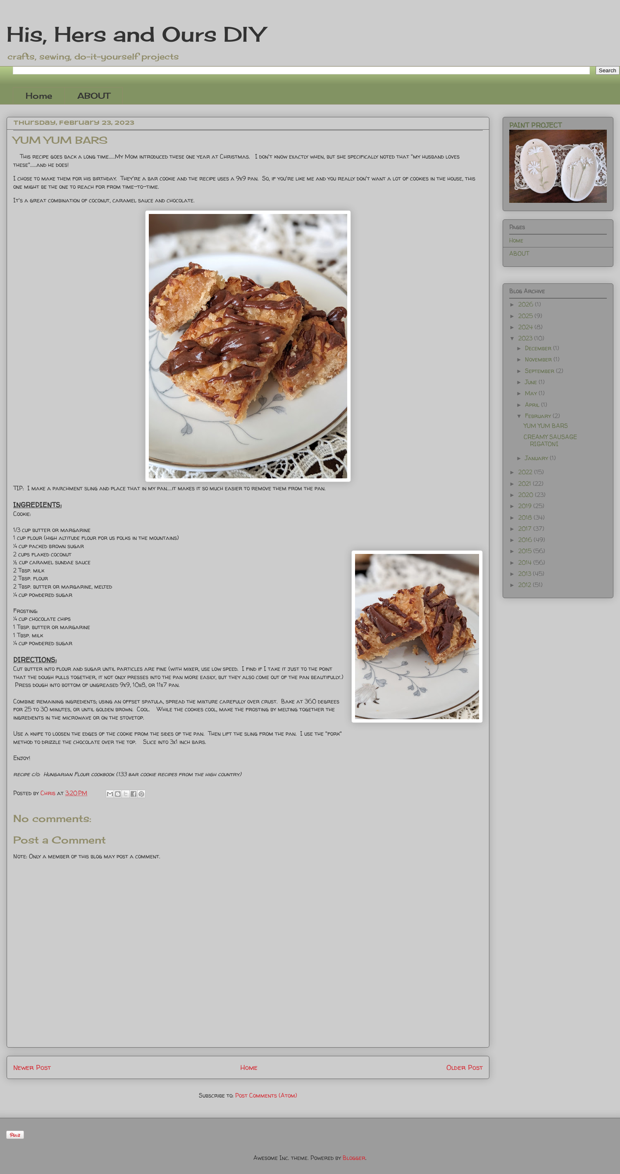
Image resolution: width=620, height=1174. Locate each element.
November (539, 359)
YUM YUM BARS (546, 426)
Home (39, 95)
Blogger (354, 1158)
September (540, 371)
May (532, 393)
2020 (526, 495)
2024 (526, 327)
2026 (526, 304)
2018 (526, 517)
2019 (525, 506)
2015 (525, 551)
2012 (525, 585)
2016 (526, 540)
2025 (526, 316)
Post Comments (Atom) (266, 1095)
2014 (525, 562)
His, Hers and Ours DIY (135, 34)
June (532, 382)
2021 (525, 483)
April (533, 405)
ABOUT (93, 95)
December (539, 348)
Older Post (464, 1067)
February (539, 416)
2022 (526, 472)
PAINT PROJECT (535, 125)
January (537, 458)
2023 (526, 338)
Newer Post (32, 1067)
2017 (525, 528)
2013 (525, 573)
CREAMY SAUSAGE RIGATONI (550, 440)
